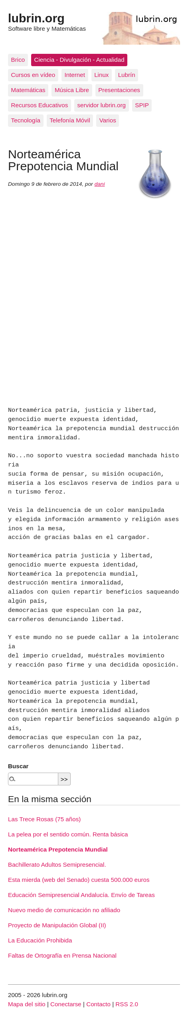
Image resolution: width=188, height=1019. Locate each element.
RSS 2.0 (126, 1004)
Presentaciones (119, 90)
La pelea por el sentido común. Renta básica (68, 834)
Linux (101, 74)
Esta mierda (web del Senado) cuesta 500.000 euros (79, 879)
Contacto (98, 1004)
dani (100, 184)
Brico (18, 59)
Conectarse (65, 1004)
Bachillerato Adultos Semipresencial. (57, 864)
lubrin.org (36, 18)
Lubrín (126, 74)
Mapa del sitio (27, 1004)
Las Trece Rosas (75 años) (44, 819)
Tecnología (25, 120)
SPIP (142, 105)
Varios (107, 120)
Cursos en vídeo (33, 74)
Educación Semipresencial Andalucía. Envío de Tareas (81, 894)
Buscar (18, 766)
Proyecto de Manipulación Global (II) (57, 925)
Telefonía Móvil (69, 120)
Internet (74, 74)
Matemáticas (28, 90)
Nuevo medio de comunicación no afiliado (64, 910)
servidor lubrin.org (101, 105)
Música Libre (72, 90)
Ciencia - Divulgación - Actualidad (79, 59)
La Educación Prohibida (40, 940)
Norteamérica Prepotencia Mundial (58, 849)
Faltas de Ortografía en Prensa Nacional (62, 955)
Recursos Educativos (39, 105)
